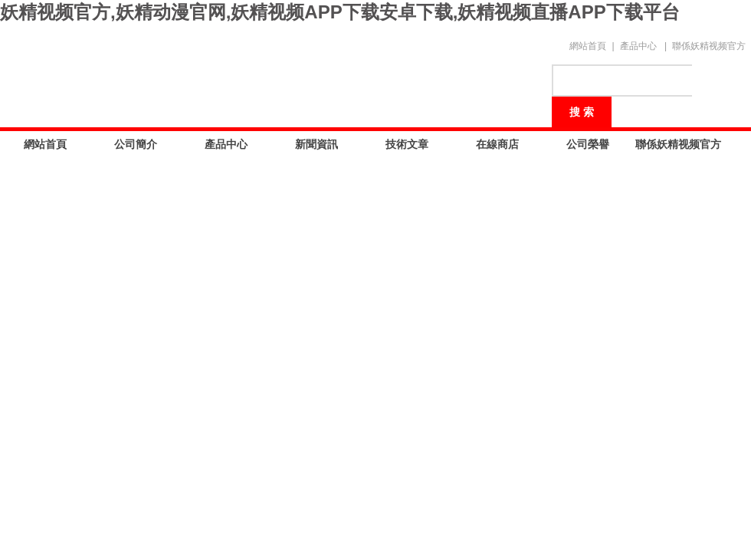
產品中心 (638, 46)
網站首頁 (587, 46)
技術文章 (406, 144)
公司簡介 (135, 144)
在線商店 (497, 144)
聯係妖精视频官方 (709, 46)
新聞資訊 (316, 144)
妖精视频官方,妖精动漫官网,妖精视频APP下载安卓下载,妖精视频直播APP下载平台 (340, 12)
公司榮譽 (587, 144)
